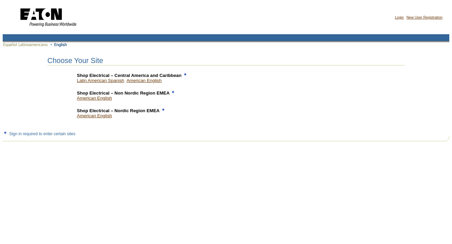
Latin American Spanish (100, 80)
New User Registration (424, 17)
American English (144, 80)
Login (399, 17)
